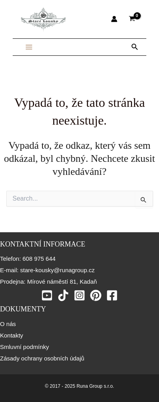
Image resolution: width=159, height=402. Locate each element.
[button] (134, 47)
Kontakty (11, 335)
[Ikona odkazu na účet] (114, 19)
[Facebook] (112, 295)
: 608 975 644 (37, 258)
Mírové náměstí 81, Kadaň (61, 281)
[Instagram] (79, 295)
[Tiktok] (63, 295)
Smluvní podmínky (24, 346)
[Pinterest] (96, 295)
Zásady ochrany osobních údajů (42, 358)
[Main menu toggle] (29, 47)
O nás (8, 323)
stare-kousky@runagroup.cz (57, 270)
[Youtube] (47, 295)
